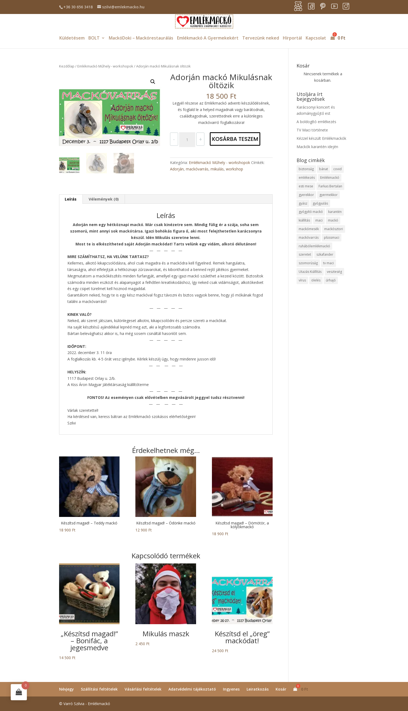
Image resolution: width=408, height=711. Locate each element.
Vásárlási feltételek (143, 689)
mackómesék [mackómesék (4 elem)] (309, 229)
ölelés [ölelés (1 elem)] (315, 280)
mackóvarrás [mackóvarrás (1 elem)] (309, 237)
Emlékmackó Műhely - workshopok (105, 66)
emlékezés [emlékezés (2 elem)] (307, 177)
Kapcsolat (316, 38)
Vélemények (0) (104, 199)
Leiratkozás (258, 689)
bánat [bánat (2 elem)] (323, 169)
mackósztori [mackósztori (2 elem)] (333, 229)
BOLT (94, 38)
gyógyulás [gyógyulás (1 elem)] (320, 203)
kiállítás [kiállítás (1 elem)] (304, 220)
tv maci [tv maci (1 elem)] (328, 263)
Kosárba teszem (235, 139)
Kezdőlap (66, 66)
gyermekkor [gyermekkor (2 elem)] (328, 194)
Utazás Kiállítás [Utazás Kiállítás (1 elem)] (310, 271)
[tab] (71, 199)
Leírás (71, 199)
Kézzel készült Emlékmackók (321, 138)
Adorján (177, 169)
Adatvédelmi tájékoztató (192, 689)
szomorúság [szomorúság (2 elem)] (308, 263)
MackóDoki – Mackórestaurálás (141, 38)
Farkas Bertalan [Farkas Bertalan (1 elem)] (330, 186)
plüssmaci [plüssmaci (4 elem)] (331, 237)
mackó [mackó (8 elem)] (333, 220)
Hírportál (292, 38)
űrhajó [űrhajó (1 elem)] (331, 280)
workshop (234, 169)
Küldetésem (72, 38)
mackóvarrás (197, 169)
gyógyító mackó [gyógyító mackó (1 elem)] (311, 211)
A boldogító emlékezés (316, 121)
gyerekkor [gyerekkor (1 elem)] (306, 194)
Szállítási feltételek (99, 689)
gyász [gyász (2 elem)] (303, 203)
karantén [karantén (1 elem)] (335, 211)
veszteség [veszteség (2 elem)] (334, 271)
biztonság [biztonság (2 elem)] (306, 169)
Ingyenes (231, 689)
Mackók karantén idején (317, 146)
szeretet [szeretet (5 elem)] (305, 254)
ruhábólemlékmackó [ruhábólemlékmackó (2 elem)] (314, 246)
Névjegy (66, 689)
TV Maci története (312, 130)
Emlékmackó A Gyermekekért (208, 38)
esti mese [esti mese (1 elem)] (306, 186)
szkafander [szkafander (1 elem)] (324, 254)
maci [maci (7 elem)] (319, 220)
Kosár (281, 689)
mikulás (217, 169)
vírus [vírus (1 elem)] (302, 280)
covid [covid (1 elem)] (337, 169)
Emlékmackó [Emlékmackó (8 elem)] (329, 177)
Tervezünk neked (260, 38)
